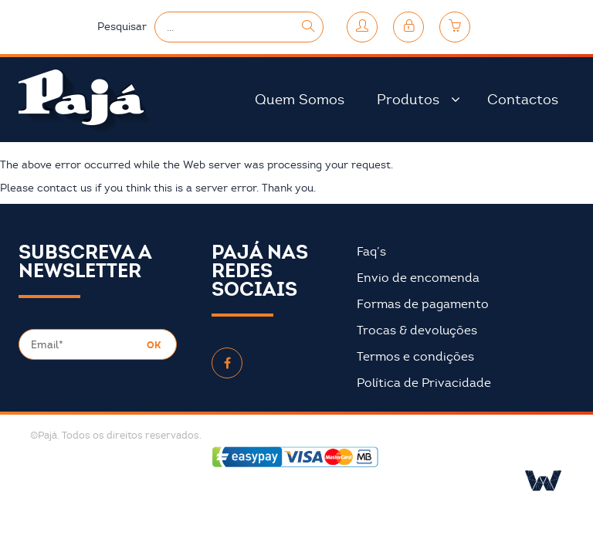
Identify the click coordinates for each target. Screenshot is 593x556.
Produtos (408, 99)
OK (154, 345)
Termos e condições (415, 356)
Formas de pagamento (423, 304)
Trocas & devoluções (417, 330)
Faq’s (371, 251)
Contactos (522, 99)
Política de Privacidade (424, 383)
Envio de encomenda (418, 278)
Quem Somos (299, 99)
